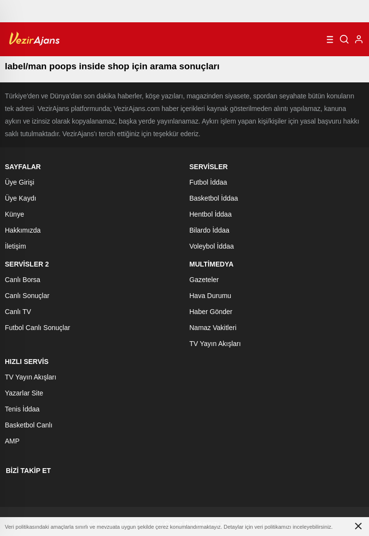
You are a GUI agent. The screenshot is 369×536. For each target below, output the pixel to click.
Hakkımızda (23, 230)
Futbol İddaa (208, 182)
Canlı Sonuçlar (27, 296)
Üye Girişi (19, 182)
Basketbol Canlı (28, 425)
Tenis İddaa (22, 409)
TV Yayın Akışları (215, 343)
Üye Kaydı (20, 198)
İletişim (15, 246)
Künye (14, 214)
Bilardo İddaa (210, 230)
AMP (12, 441)
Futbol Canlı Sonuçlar (37, 327)
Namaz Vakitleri (213, 327)
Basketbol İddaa (214, 198)
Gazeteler (204, 280)
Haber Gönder (211, 311)
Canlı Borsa (22, 280)
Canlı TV (18, 311)
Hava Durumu (210, 296)
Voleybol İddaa (212, 246)
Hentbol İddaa (211, 214)
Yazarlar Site (24, 393)
